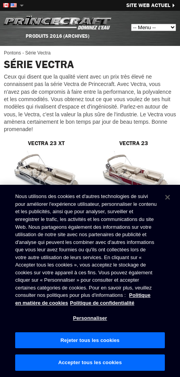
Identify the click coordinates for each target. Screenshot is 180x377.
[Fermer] (167, 197)
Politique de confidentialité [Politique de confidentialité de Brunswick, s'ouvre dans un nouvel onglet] (102, 303)
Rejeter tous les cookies (90, 340)
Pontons (12, 53)
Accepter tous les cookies (90, 363)
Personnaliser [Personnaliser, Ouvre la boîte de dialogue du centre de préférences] (90, 318)
